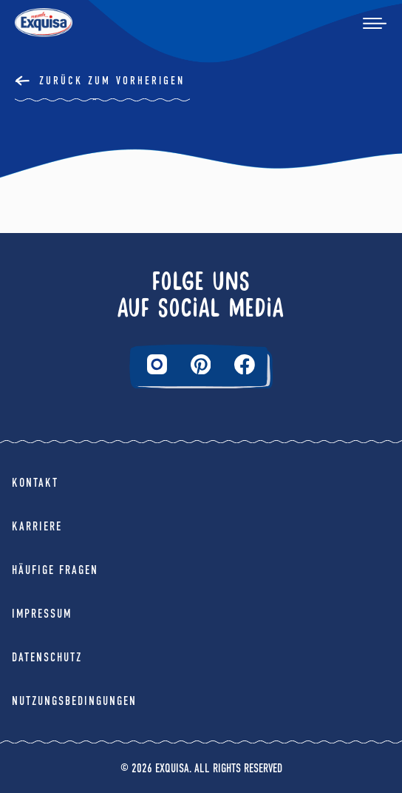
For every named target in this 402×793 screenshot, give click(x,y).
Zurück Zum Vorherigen (112, 80)
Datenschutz (47, 657)
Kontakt (35, 483)
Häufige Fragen (55, 570)
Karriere (37, 526)
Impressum (42, 614)
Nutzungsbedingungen (74, 701)
